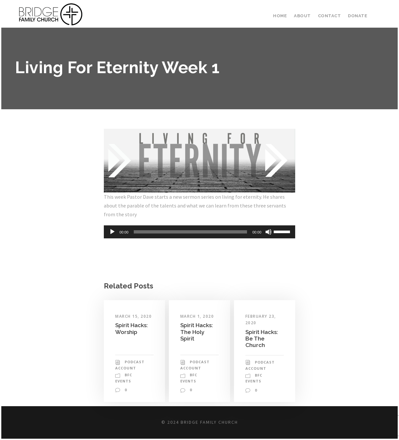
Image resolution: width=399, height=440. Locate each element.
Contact (330, 15)
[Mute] (268, 232)
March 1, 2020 (197, 316)
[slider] (190, 231)
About (305, 15)
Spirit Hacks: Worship (132, 328)
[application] (199, 231)
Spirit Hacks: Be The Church (262, 338)
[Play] (112, 232)
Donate (358, 15)
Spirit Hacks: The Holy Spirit (197, 331)
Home (283, 15)
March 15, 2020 (134, 316)
